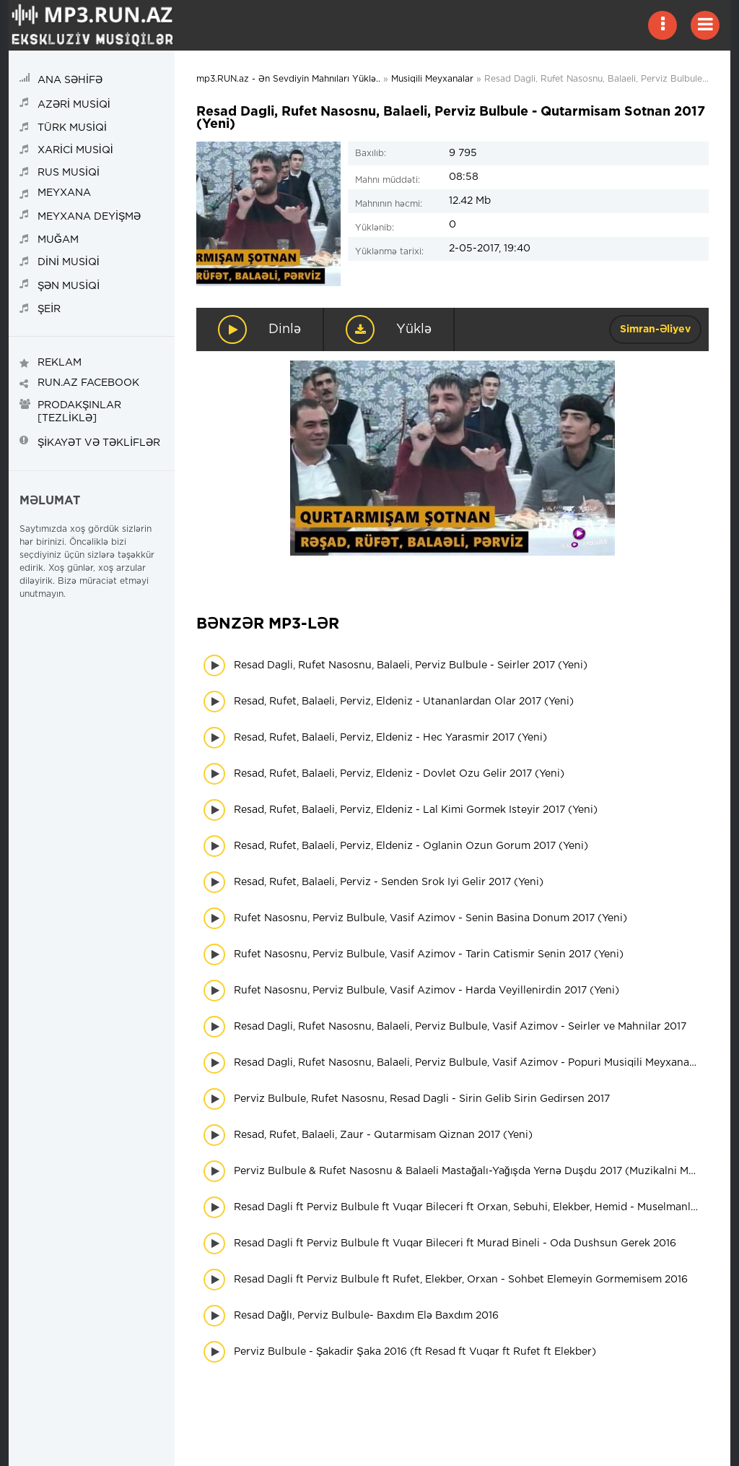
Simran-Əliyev (655, 329)
